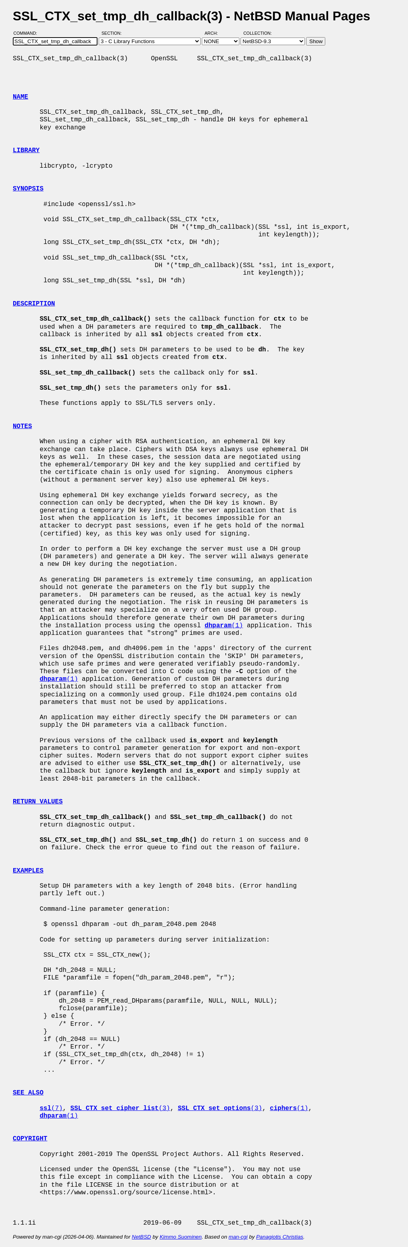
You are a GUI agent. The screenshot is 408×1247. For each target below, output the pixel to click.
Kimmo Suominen (180, 1237)
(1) (224, 625)
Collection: (257, 33)
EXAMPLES (28, 870)
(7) (51, 1108)
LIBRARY (26, 150)
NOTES (22, 426)
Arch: (215, 33)
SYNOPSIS (28, 188)
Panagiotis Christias (279, 1237)
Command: (28, 33)
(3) (120, 1108)
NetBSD (141, 1237)
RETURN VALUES (38, 801)
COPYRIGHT (30, 1138)
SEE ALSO (28, 1092)
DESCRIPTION (34, 303)
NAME (20, 97)
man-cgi (238, 1237)
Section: (113, 33)
